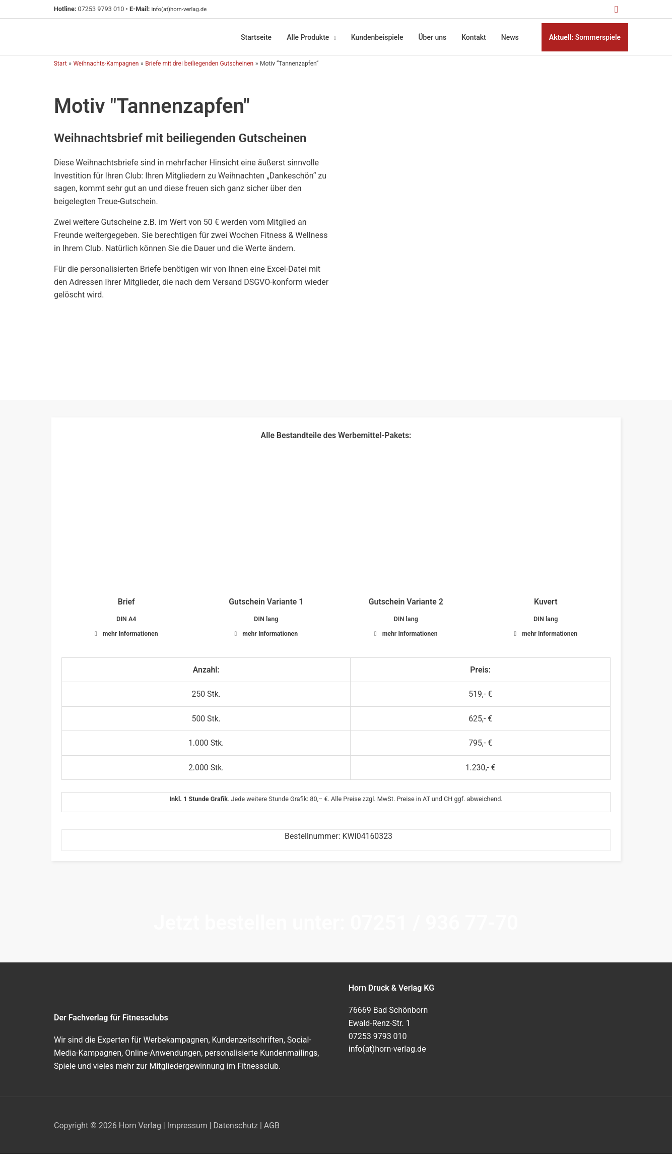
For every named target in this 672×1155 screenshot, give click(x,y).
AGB (272, 1126)
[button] (616, 9)
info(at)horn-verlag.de (183, 9)
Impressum (187, 1126)
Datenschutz (236, 1126)
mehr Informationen (130, 633)
